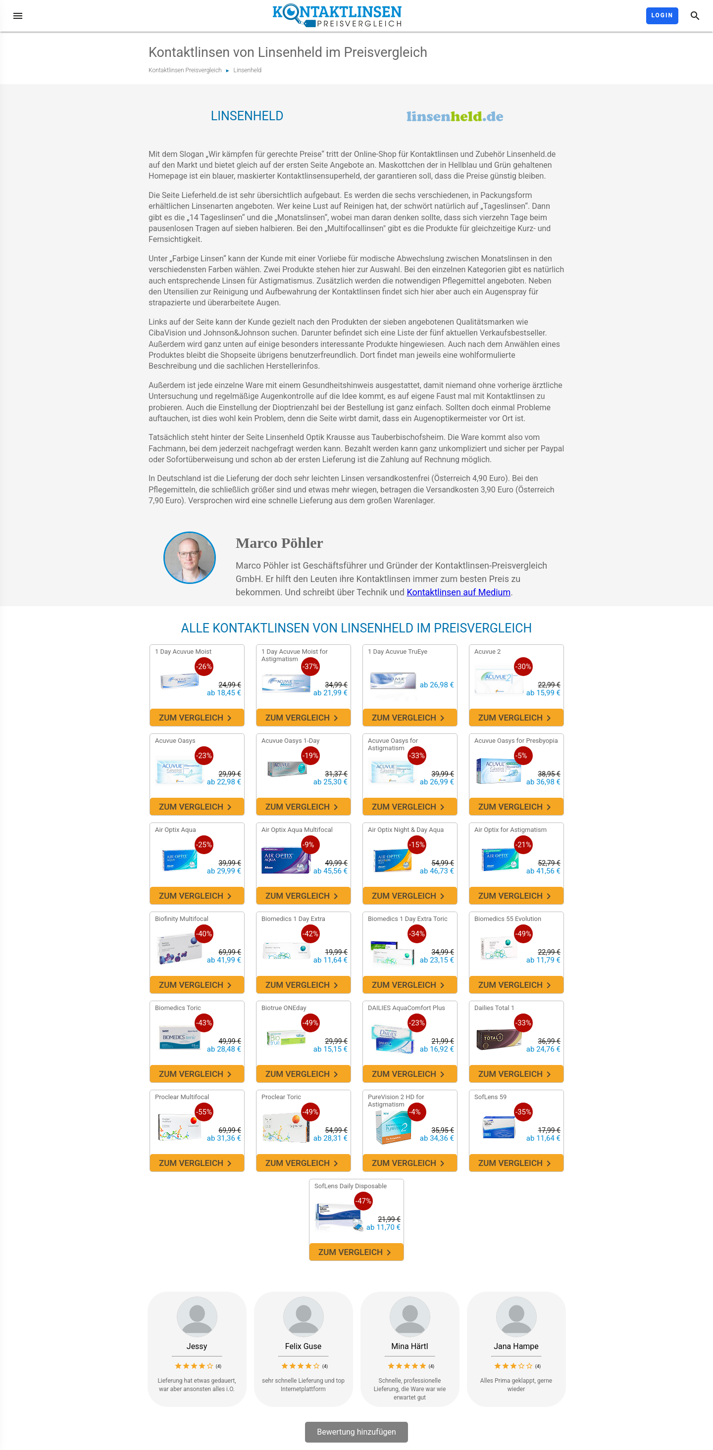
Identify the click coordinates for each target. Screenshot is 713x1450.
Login (662, 15)
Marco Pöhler (279, 542)
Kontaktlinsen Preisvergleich (185, 70)
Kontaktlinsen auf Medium (458, 592)
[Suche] (695, 16)
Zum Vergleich (196, 718)
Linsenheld (248, 70)
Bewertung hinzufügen (356, 1432)
